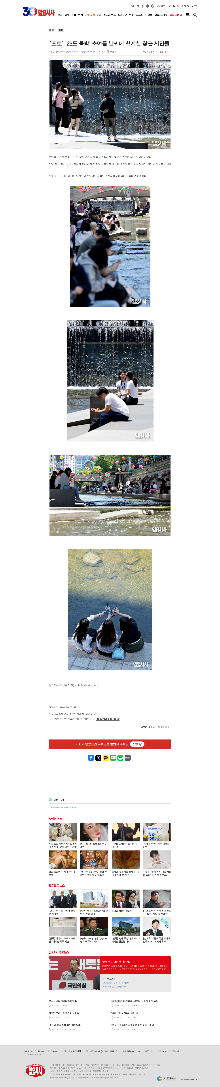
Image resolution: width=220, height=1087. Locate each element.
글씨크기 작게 (170, 52)
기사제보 (161, 6)
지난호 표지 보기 (36, 1054)
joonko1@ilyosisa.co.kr (62, 707)
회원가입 (185, 6)
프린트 (157, 52)
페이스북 (142, 6)
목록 (148, 52)
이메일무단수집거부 (131, 1051)
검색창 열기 (195, 15)
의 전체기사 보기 (154, 726)
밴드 (128, 758)
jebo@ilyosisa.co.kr (107, 718)
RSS (147, 1051)
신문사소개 (28, 1051)
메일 (152, 52)
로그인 (194, 6)
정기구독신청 (173, 6)
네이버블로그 (147, 6)
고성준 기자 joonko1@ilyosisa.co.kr (63, 51)
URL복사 (144, 52)
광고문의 (42, 1051)
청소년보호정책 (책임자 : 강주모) (101, 1051)
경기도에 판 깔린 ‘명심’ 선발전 (116, 982)
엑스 (98, 758)
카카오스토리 (138, 6)
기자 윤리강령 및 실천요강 (166, 1051)
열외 (152, 6)
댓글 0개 (114, 51)
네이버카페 (120, 758)
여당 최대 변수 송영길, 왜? (114, 986)
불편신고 (55, 1051)
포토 (51, 30)
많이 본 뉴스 (55, 819)
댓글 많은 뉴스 (56, 885)
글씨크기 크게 (165, 52)
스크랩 (161, 52)
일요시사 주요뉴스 (59, 952)
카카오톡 (106, 758)
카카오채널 (133, 6)
